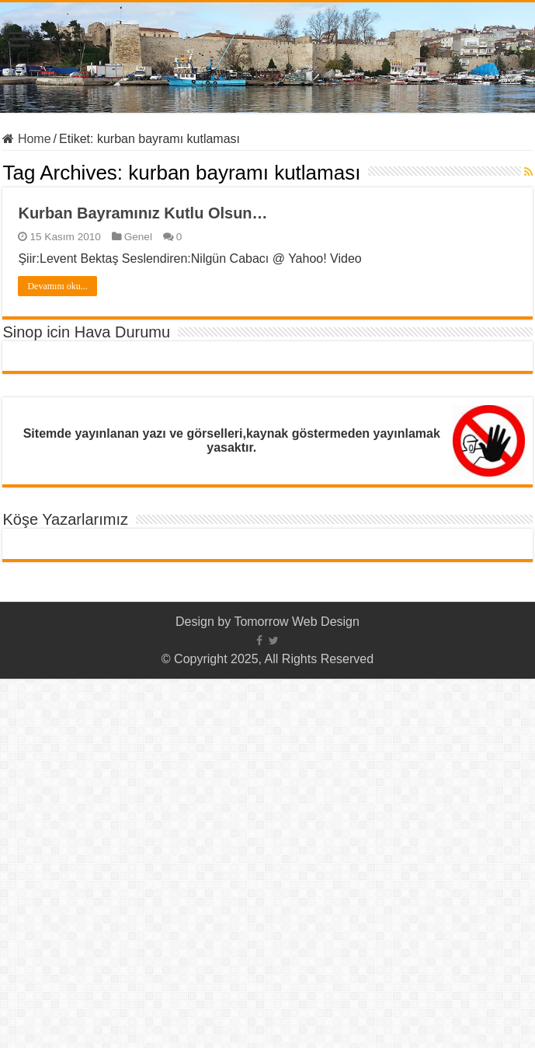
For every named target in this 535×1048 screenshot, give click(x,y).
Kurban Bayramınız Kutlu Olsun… (142, 213)
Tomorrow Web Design (297, 621)
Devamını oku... (57, 286)
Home (26, 138)
